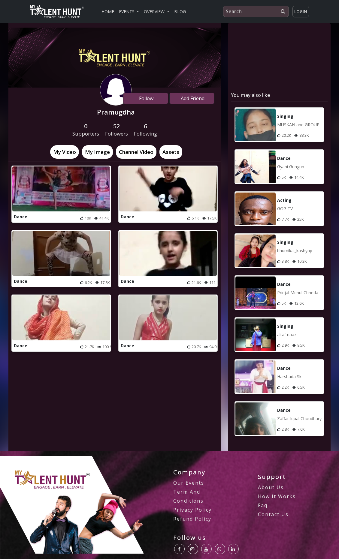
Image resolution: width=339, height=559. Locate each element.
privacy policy (192, 510)
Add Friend (192, 98)
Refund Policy (192, 519)
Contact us (273, 514)
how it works (277, 496)
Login (300, 11)
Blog (180, 11)
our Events (188, 483)
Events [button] (127, 11)
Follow (145, 98)
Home (107, 11)
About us (271, 487)
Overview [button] (155, 11)
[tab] (64, 152)
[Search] (256, 11)
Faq (263, 505)
